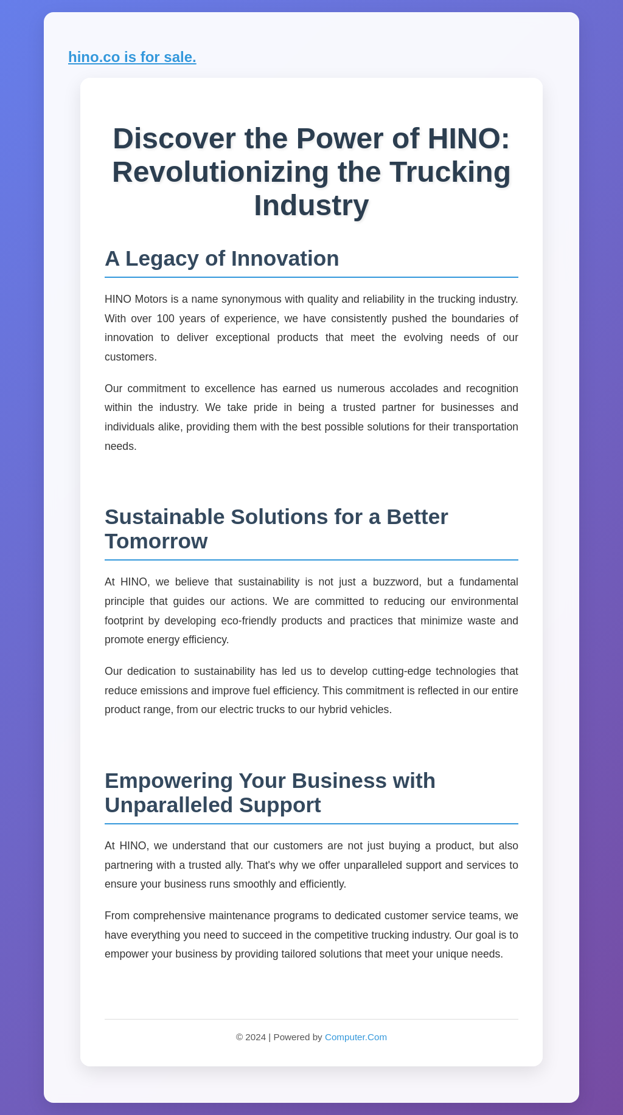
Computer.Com (356, 1037)
